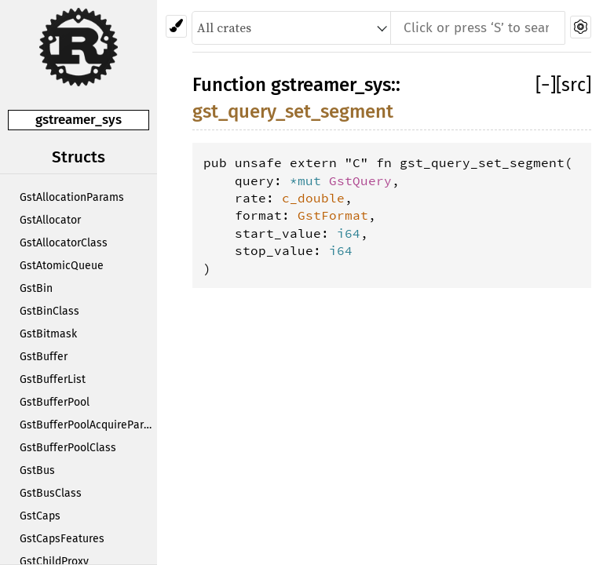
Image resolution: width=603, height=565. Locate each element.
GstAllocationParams (72, 197)
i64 (348, 233)
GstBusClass (51, 493)
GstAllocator (50, 220)
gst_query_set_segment (292, 111)
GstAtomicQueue (62, 265)
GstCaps (40, 516)
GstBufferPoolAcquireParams (88, 425)
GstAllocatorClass (64, 243)
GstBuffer (44, 356)
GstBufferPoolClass (68, 447)
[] (545, 85)
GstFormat (333, 215)
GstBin (36, 288)
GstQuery (360, 180)
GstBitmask (48, 334)
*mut (309, 180)
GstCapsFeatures (62, 538)
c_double (313, 198)
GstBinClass (49, 311)
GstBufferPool (55, 402)
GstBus (37, 470)
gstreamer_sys (78, 119)
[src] (573, 85)
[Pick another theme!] (176, 26)
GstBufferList (53, 379)
